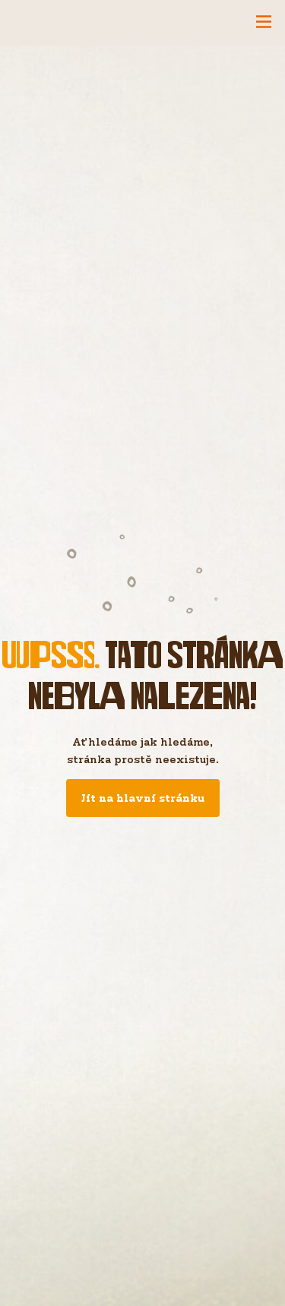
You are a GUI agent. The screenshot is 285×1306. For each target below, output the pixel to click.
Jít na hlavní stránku (142, 797)
